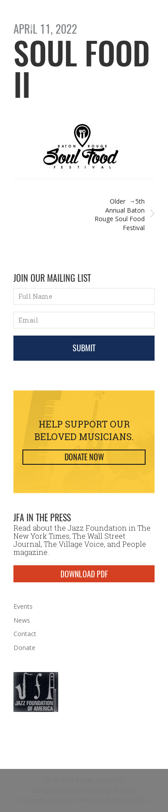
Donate (24, 647)
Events (23, 606)
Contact (24, 633)
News (21, 620)
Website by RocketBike (114, 800)
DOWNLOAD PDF (84, 574)
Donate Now (84, 457)
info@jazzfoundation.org (70, 790)
